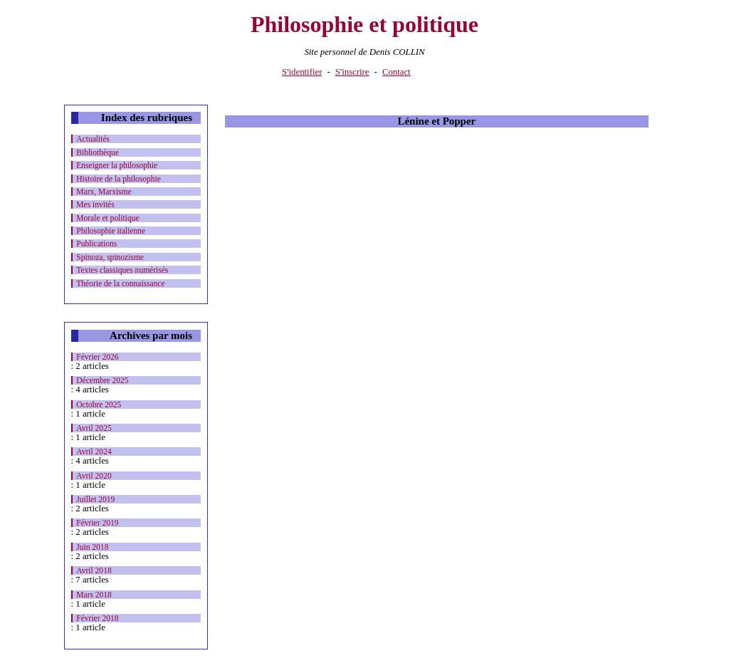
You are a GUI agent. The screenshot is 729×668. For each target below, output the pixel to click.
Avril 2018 (93, 570)
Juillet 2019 (95, 499)
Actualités (93, 139)
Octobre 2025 (98, 404)
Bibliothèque (97, 152)
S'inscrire (352, 72)
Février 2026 (97, 357)
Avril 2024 (93, 451)
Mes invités (95, 204)
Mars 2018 (94, 594)
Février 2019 (97, 522)
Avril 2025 (93, 428)
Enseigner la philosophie (116, 165)
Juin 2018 (92, 547)
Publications (96, 243)
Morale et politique (107, 218)
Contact (396, 72)
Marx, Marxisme (103, 191)
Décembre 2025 (102, 380)
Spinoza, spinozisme (110, 257)
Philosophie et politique (364, 24)
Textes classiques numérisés (122, 270)
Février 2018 (97, 618)
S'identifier (302, 72)
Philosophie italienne (110, 230)
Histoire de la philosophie (118, 178)
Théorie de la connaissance (120, 283)
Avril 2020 (93, 475)
